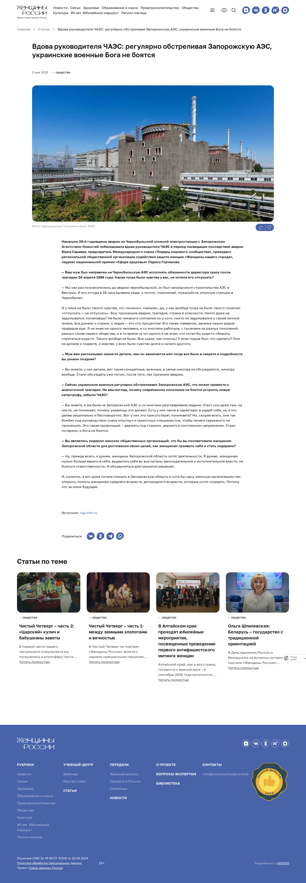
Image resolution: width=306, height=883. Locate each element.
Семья (75, 8)
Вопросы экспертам (176, 774)
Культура (60, 13)
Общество (190, 8)
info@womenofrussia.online (225, 774)
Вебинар (70, 774)
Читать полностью (34, 662)
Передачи (119, 764)
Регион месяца (133, 13)
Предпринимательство (159, 8)
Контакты (212, 764)
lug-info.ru (88, 513)
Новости (60, 8)
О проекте (166, 764)
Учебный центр (78, 764)
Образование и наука (120, 8)
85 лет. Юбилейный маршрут (95, 13)
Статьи (70, 790)
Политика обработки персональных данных (49, 863)
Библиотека (168, 783)
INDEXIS (283, 863)
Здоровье (91, 8)
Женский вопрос (124, 774)
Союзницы (119, 788)
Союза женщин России (46, 868)
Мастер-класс (75, 781)
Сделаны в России (125, 781)
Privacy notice (293, 658)
